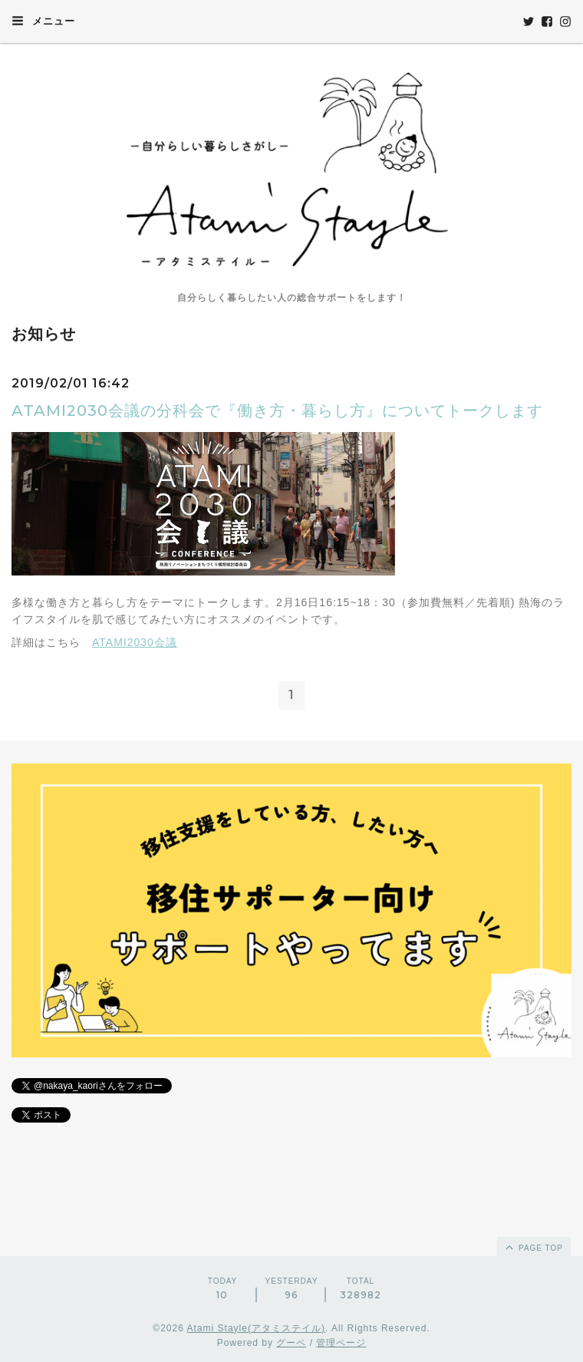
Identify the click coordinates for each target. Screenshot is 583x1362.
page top (533, 1247)
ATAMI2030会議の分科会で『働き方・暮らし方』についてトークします (277, 410)
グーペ (291, 1342)
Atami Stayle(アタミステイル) (256, 1328)
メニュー (43, 21)
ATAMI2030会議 (134, 642)
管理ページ (341, 1342)
